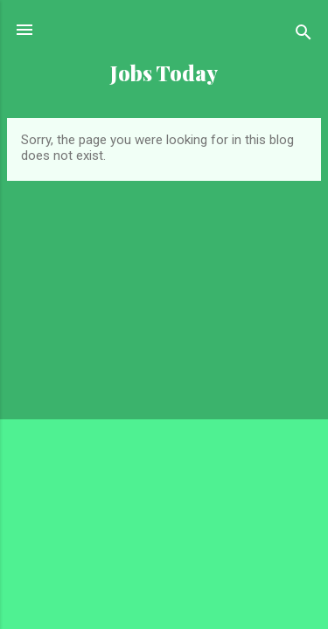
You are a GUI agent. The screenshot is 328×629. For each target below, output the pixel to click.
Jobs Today (164, 72)
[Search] (303, 35)
